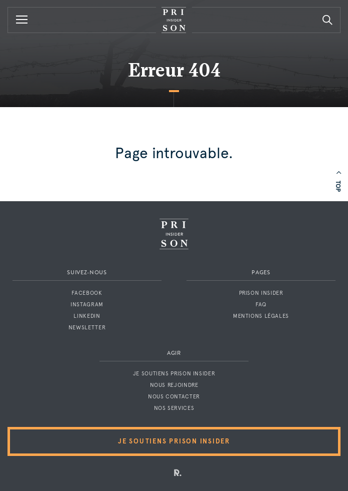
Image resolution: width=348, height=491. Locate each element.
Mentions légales (261, 316)
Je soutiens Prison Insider (174, 373)
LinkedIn (87, 316)
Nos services (174, 408)
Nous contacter (174, 396)
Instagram (87, 304)
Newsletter (87, 327)
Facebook (87, 293)
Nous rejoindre (174, 385)
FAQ (261, 304)
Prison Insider (261, 293)
